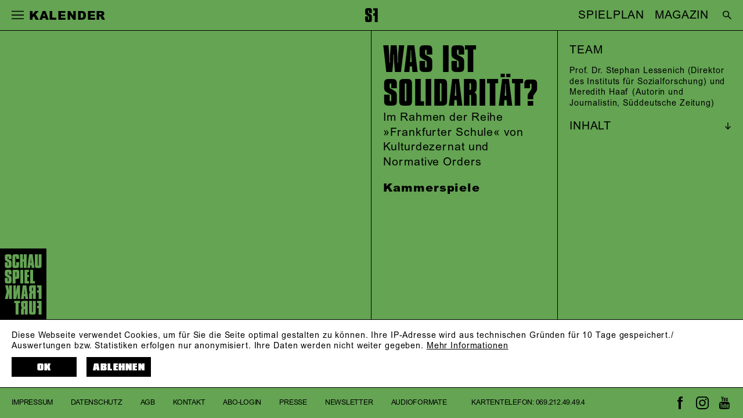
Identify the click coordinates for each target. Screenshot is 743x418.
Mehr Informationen (467, 346)
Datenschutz (96, 402)
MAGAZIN (682, 15)
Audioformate (419, 402)
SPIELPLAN (611, 15)
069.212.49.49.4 (560, 402)
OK (44, 367)
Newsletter (349, 402)
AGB (147, 402)
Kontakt (189, 402)
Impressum (32, 402)
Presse (293, 402)
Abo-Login (242, 402)
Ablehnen (119, 367)
